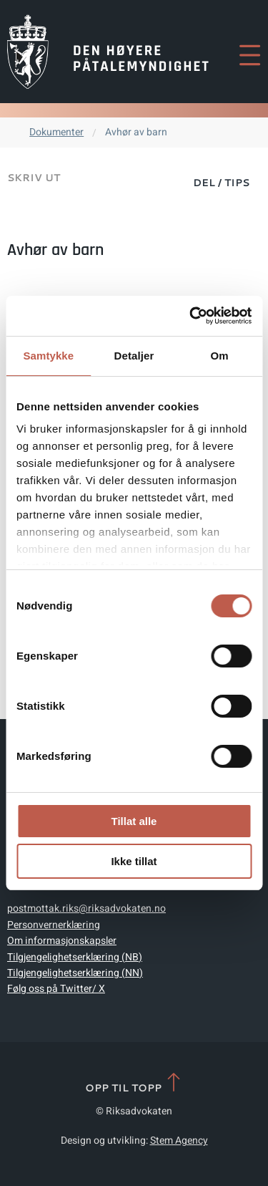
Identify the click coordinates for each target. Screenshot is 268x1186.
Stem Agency (179, 1140)
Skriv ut (33, 177)
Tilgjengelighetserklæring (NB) (74, 957)
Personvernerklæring (53, 924)
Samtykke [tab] (48, 355)
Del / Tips (221, 182)
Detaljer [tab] (134, 355)
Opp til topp (134, 1083)
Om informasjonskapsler (61, 940)
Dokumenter (56, 132)
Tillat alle (134, 821)
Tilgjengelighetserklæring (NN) (75, 972)
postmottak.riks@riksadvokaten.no (86, 908)
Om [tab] (220, 355)
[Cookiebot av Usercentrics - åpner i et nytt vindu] (191, 316)
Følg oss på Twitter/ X (56, 988)
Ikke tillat (134, 861)
